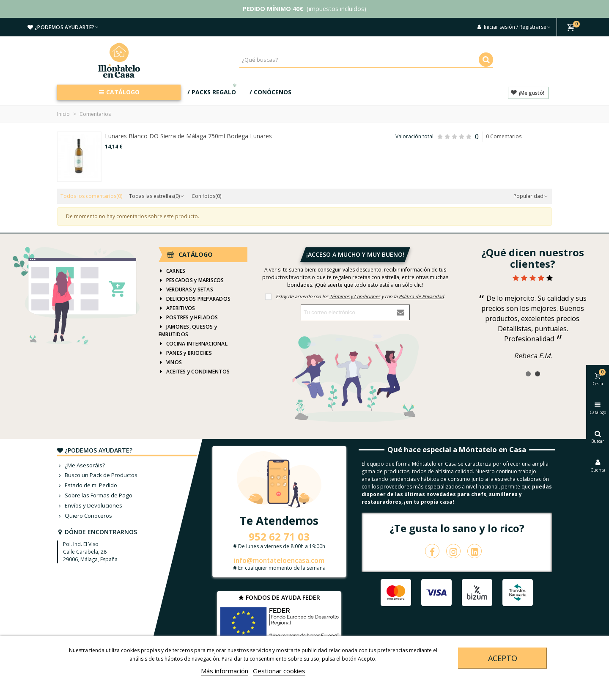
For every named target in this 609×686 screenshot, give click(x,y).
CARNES (172, 271)
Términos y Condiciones (354, 296)
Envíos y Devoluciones (89, 506)
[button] (528, 373)
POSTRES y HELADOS (188, 317)
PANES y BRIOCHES (185, 353)
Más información (224, 671)
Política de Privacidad (421, 296)
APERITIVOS (177, 308)
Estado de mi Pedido (87, 485)
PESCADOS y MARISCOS (191, 280)
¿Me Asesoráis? (81, 465)
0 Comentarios (503, 136)
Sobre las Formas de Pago (94, 495)
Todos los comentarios (91, 196)
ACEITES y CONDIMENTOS (194, 372)
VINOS (170, 362)
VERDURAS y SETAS (186, 290)
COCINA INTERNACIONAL (193, 344)
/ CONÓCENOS (270, 92)
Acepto (502, 658)
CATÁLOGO (119, 92)
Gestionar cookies (279, 671)
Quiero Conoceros (84, 516)
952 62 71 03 (279, 536)
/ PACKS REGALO (213, 90)
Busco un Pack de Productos (97, 475)
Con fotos (206, 196)
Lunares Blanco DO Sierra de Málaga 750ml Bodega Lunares (188, 136)
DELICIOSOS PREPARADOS (194, 299)
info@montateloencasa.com (279, 560)
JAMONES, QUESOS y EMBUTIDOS (188, 330)
